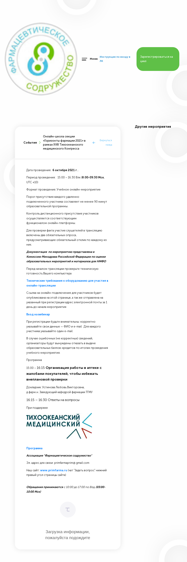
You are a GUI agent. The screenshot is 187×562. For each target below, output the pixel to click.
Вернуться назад (106, 142)
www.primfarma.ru (53, 470)
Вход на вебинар (38, 314)
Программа (34, 448)
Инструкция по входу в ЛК (115, 59)
